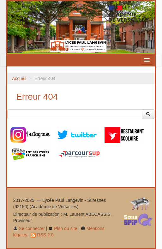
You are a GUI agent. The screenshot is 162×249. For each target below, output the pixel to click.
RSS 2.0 (42, 234)
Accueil (19, 78)
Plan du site (62, 228)
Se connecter (29, 228)
